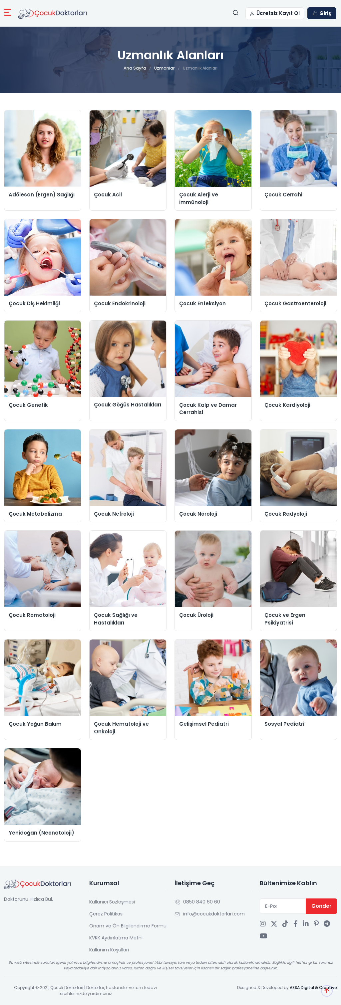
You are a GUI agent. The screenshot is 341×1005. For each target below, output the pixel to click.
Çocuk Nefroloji (114, 513)
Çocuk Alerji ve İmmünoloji (198, 198)
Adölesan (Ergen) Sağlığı (42, 194)
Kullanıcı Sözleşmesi (112, 901)
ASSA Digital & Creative (313, 987)
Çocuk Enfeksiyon (202, 303)
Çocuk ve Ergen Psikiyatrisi (284, 619)
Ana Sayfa (135, 68)
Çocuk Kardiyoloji (287, 404)
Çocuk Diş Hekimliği (34, 303)
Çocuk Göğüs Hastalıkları (127, 404)
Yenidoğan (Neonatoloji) (41, 832)
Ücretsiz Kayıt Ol (275, 13)
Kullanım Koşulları (109, 949)
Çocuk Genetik (28, 404)
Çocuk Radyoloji (285, 513)
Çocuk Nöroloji (198, 513)
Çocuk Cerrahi (283, 194)
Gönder (321, 905)
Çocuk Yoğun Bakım (35, 723)
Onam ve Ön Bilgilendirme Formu (128, 925)
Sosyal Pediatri (284, 723)
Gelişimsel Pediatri (204, 723)
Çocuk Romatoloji (32, 615)
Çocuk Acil (108, 194)
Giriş (322, 13)
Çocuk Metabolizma (35, 513)
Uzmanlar (163, 68)
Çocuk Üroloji (196, 615)
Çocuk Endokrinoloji (120, 303)
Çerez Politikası (106, 913)
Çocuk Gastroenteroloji (295, 303)
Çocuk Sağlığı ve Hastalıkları (116, 619)
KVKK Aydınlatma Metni (116, 937)
